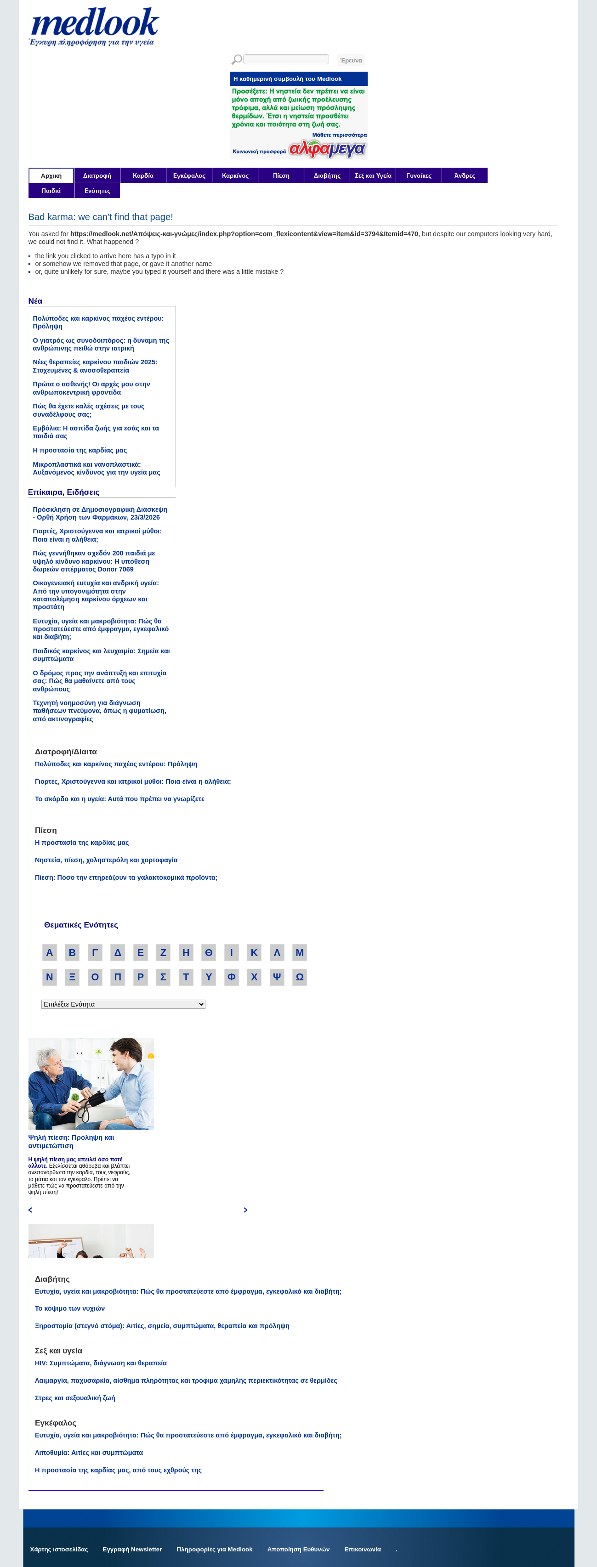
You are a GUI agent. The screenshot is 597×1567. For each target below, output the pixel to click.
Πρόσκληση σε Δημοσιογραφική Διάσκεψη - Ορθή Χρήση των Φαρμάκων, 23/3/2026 (100, 513)
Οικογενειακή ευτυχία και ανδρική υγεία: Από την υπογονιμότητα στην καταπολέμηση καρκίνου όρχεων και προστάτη (96, 595)
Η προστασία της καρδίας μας (80, 450)
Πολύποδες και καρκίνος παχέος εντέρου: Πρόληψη (116, 764)
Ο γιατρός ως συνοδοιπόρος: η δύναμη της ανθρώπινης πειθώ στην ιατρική (101, 344)
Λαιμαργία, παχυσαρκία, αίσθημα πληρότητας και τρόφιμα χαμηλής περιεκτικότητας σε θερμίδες (186, 1380)
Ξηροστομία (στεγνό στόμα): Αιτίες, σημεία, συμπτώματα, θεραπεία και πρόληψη (162, 1325)
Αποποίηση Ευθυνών (298, 1549)
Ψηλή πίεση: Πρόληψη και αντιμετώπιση (71, 1141)
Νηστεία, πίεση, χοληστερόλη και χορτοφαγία (106, 860)
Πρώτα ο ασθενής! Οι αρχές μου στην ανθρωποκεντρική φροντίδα (91, 388)
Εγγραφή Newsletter (132, 1549)
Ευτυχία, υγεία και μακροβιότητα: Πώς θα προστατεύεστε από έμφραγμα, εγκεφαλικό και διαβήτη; (101, 629)
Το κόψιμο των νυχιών (70, 1308)
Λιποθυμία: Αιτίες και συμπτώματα (89, 1452)
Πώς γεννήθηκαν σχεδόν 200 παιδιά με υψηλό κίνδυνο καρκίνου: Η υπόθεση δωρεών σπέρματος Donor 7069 (94, 561)
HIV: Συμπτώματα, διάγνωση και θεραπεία (101, 1363)
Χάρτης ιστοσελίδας (59, 1549)
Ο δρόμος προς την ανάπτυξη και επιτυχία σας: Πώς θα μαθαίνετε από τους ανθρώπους (100, 681)
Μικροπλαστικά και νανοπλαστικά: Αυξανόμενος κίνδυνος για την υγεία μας (96, 468)
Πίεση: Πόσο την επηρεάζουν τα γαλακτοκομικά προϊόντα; (126, 877)
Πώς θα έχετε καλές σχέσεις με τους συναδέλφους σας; (89, 410)
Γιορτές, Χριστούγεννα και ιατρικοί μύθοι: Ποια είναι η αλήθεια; (97, 535)
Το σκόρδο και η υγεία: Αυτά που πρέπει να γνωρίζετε (120, 799)
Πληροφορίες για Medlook (214, 1549)
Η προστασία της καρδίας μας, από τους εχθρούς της (118, 1470)
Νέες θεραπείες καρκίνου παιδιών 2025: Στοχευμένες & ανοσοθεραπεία (95, 365)
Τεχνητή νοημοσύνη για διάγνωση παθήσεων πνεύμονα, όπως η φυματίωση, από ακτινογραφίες (100, 711)
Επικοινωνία (362, 1549)
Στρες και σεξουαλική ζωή (75, 1398)
